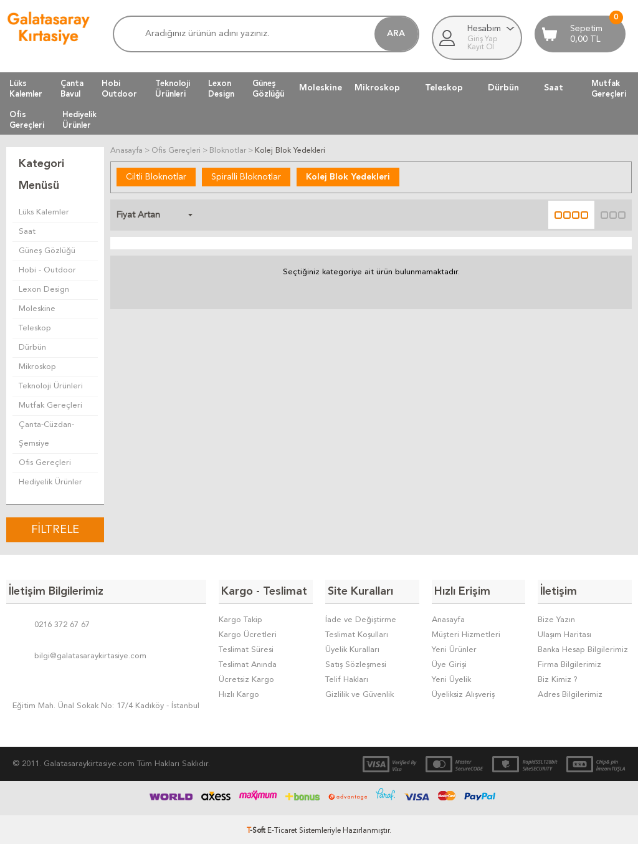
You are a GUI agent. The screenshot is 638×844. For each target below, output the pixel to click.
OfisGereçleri (26, 119)
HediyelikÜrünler (79, 119)
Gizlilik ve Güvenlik (359, 692)
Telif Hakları (346, 677)
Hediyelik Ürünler (50, 482)
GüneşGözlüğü (268, 88)
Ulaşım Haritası (564, 632)
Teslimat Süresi (246, 647)
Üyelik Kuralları (352, 647)
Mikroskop (377, 88)
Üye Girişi (449, 662)
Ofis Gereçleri (45, 463)
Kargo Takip (240, 617)
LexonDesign (221, 88)
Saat (553, 88)
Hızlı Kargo (239, 692)
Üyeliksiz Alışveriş (463, 692)
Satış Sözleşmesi (355, 662)
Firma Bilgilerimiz (569, 662)
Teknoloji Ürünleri (51, 386)
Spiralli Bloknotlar (246, 176)
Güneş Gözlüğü (47, 251)
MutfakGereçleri (608, 88)
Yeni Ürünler (454, 647)
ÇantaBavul (71, 88)
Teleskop (444, 88)
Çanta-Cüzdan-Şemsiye (46, 434)
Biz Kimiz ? (558, 677)
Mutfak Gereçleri (50, 405)
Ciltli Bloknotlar (156, 176)
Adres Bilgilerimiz (570, 692)
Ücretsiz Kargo (246, 677)
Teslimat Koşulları (356, 632)
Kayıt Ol (480, 47)
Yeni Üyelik (451, 677)
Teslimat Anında (248, 662)
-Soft (257, 828)
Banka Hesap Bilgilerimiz (583, 647)
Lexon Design (44, 289)
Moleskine (320, 88)
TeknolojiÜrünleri (172, 88)
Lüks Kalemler (44, 212)
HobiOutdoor (119, 88)
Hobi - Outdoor (47, 270)
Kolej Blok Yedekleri (348, 176)
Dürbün (503, 88)
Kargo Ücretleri (248, 632)
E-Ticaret (282, 828)
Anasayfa (448, 617)
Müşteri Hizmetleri (466, 632)
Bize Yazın (556, 617)
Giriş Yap (482, 39)
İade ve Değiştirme (360, 617)
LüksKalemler (25, 88)
